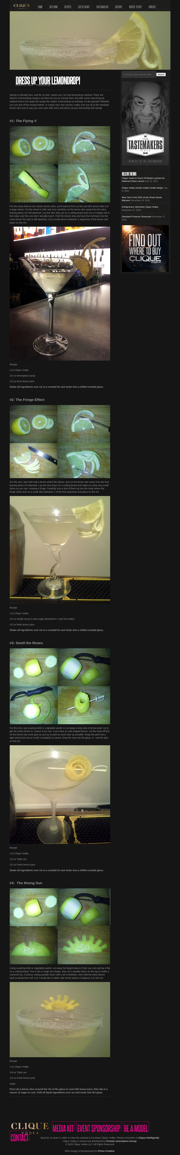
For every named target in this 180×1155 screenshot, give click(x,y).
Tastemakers (102, 6)
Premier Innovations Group (121, 1141)
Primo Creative (106, 1151)
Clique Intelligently (148, 1137)
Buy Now (54, 6)
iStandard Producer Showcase (136, 216)
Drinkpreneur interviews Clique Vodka (140, 207)
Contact (152, 6)
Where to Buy (135, 6)
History (118, 6)
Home (40, 6)
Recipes (67, 6)
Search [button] (161, 74)
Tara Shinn (57, 84)
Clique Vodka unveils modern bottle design (142, 188)
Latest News (83, 6)
